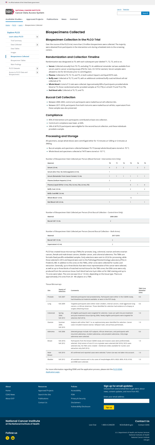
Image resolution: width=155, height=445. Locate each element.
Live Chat (92, 425)
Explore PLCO (13, 32)
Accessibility (76, 390)
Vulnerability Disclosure (80, 406)
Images (13, 52)
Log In (119, 9)
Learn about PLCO (16, 36)
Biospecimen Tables (18, 60)
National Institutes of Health (139, 435)
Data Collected (16, 44)
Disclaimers (76, 402)
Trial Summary (16, 40)
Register (126, 9)
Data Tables (15, 48)
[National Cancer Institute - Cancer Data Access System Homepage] (61, 11)
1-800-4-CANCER (108, 425)
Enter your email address (114, 397)
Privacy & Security (78, 398)
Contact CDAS (143, 425)
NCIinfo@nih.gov (126, 425)
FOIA (73, 394)
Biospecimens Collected (20, 56)
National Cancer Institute (140, 437)
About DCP (10, 398)
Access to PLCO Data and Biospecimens (18, 73)
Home (8, 390)
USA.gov (146, 440)
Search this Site (44, 394)
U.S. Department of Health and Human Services (132, 432)
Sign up (109, 407)
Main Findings (16, 64)
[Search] (145, 13)
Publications (43, 398)
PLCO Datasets (14, 68)
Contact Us (42, 402)
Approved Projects (45, 390)
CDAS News (10, 394)
